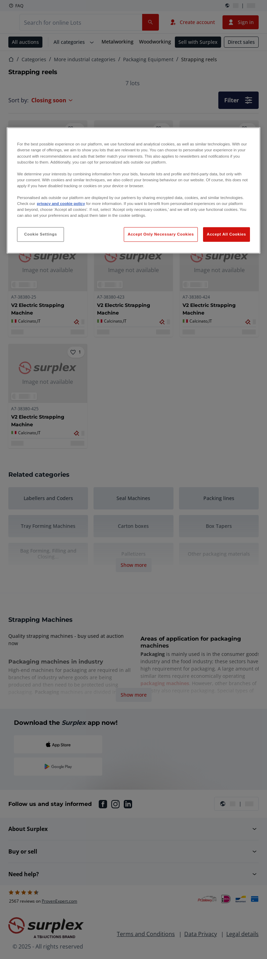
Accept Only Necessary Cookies (161, 234)
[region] (133, 190)
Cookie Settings (40, 234)
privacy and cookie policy (61, 203)
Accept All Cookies (226, 234)
